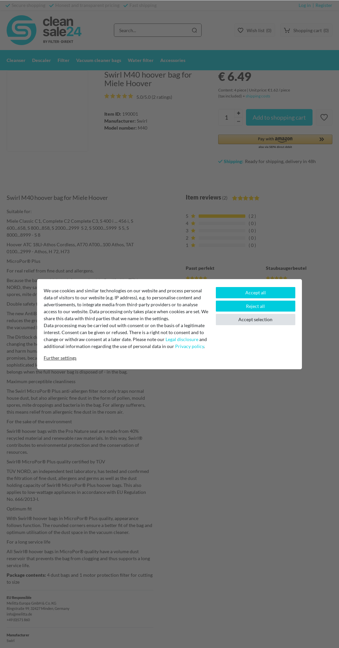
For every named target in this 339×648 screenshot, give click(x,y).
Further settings (60, 358)
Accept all (255, 292)
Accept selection (255, 319)
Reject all (255, 306)
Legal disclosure (182, 339)
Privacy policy (189, 346)
